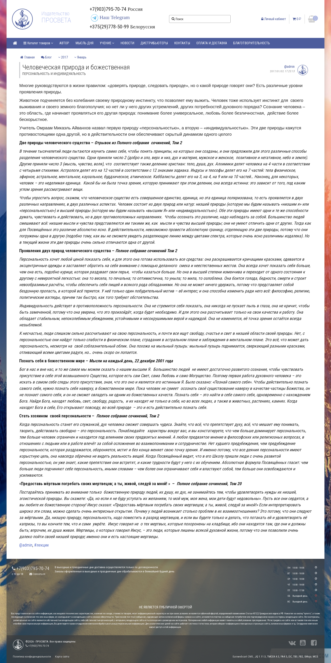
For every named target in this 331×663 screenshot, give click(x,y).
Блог (46, 57)
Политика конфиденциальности (32, 656)
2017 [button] (63, 57)
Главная (27, 57)
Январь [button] (80, 57)
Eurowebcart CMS (243, 656)
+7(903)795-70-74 (30, 568)
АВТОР (64, 43)
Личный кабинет (273, 19)
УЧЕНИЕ (107, 43)
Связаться (37, 574)
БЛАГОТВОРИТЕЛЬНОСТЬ (251, 43)
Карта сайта (62, 656)
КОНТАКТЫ (182, 43)
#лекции (41, 545)
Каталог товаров (38, 43)
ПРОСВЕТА (56, 20)
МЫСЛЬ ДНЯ (84, 43)
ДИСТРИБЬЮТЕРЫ (154, 43)
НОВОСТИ (127, 43)
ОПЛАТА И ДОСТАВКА (211, 43)
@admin (289, 67)
